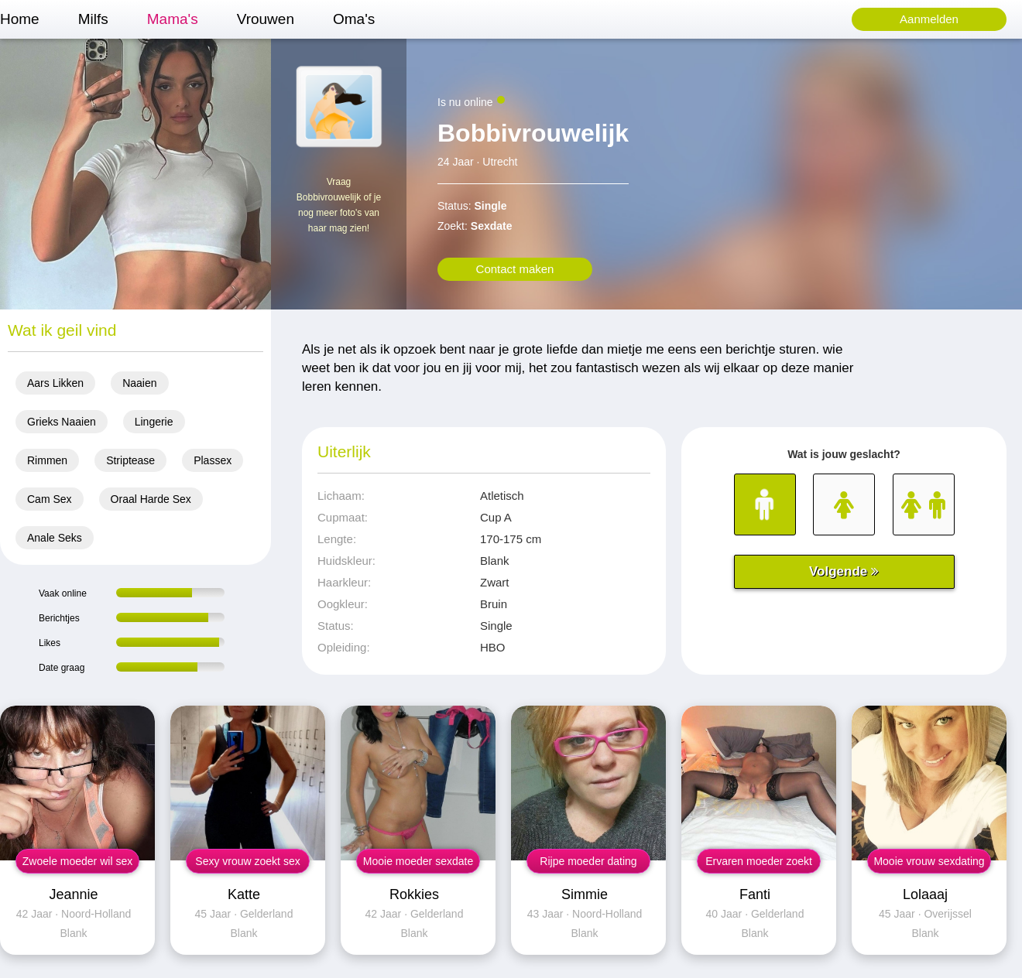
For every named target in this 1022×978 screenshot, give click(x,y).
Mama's (172, 19)
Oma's (354, 19)
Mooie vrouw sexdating (928, 861)
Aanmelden (929, 19)
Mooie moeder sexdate (418, 861)
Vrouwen (265, 19)
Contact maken (515, 268)
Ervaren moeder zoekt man (758, 864)
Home (19, 19)
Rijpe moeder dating (588, 861)
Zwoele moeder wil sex (77, 861)
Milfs (93, 19)
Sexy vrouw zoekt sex (247, 861)
